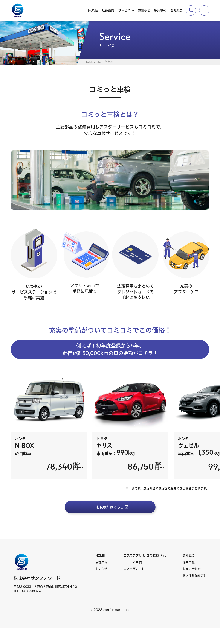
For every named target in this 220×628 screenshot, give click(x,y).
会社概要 (177, 10)
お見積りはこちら (110, 507)
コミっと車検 (133, 562)
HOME (93, 10)
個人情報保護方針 (195, 575)
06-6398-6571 (33, 590)
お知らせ (144, 10)
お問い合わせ (192, 568)
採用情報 (160, 10)
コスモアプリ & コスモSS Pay (145, 555)
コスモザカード (134, 568)
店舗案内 (108, 10)
